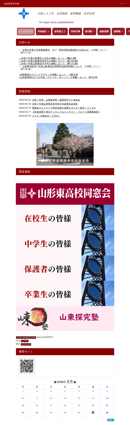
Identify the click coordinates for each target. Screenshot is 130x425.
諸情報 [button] (117, 31)
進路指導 (104, 31)
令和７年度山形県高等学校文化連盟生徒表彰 (55, 104)
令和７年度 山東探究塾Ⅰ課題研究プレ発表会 (56, 100)
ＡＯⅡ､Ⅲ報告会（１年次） (46, 116)
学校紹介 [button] (43, 31)
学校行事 (75, 31)
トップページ (26, 31)
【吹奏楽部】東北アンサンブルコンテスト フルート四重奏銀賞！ (66, 112)
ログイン (123, 4)
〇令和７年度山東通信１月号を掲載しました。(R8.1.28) (47, 58)
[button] (23, 391)
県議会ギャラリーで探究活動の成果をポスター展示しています (64, 108)
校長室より (60, 31)
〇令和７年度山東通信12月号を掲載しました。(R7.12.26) (48, 61)
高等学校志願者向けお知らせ (74, 50)
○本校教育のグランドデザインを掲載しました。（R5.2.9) (48, 74)
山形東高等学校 (11, 3)
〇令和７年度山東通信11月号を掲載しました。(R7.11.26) (48, 63)
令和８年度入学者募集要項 (36, 50)
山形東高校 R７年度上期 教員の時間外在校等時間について (52, 66)
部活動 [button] (89, 31)
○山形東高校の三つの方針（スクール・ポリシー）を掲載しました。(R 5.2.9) (58, 77)
